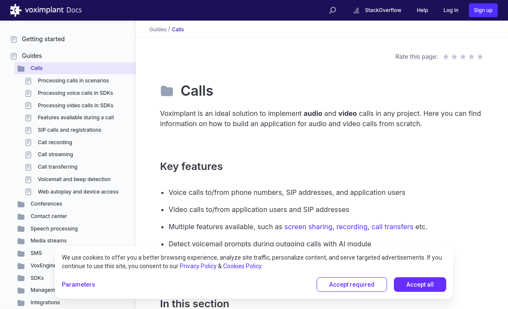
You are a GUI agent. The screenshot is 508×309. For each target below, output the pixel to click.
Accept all (420, 284)
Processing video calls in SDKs (74, 105)
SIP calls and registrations (68, 130)
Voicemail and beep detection (73, 179)
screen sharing (308, 226)
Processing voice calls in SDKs (74, 93)
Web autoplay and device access (77, 191)
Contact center (48, 216)
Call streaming (54, 154)
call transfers (393, 226)
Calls (35, 68)
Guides (32, 55)
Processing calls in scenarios (72, 80)
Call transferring (57, 167)
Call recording (54, 142)
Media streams (48, 240)
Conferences (45, 203)
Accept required (352, 284)
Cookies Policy (242, 266)
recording (352, 226)
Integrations (44, 302)
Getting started (43, 38)
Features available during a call (75, 117)
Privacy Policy (198, 266)
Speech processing (53, 228)
